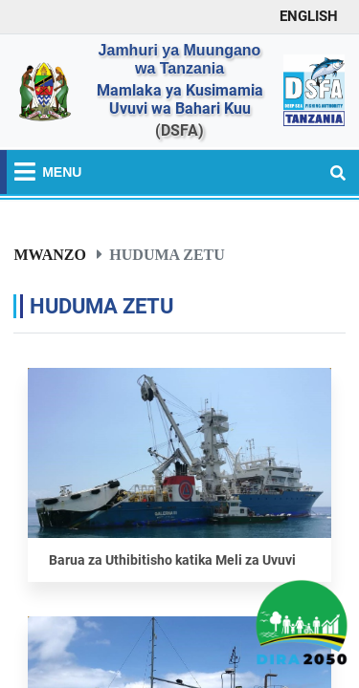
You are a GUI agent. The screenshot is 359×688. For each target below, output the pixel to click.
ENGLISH (309, 16)
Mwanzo (49, 254)
